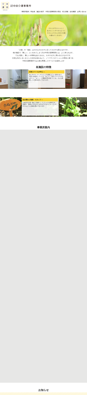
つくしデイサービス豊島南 (27, 355)
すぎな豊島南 (47, 355)
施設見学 (23, 319)
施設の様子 (40, 11)
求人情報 (65, 11)
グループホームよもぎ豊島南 (60, 355)
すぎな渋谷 (39, 355)
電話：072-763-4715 (34, 388)
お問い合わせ (81, 11)
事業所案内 (25, 11)
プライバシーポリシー (43, 363)
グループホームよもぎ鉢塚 (77, 355)
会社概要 (73, 11)
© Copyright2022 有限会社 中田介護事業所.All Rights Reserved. (43, 392)
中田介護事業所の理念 (53, 11)
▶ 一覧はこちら (77, 282)
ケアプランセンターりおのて (10, 355)
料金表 (33, 11)
